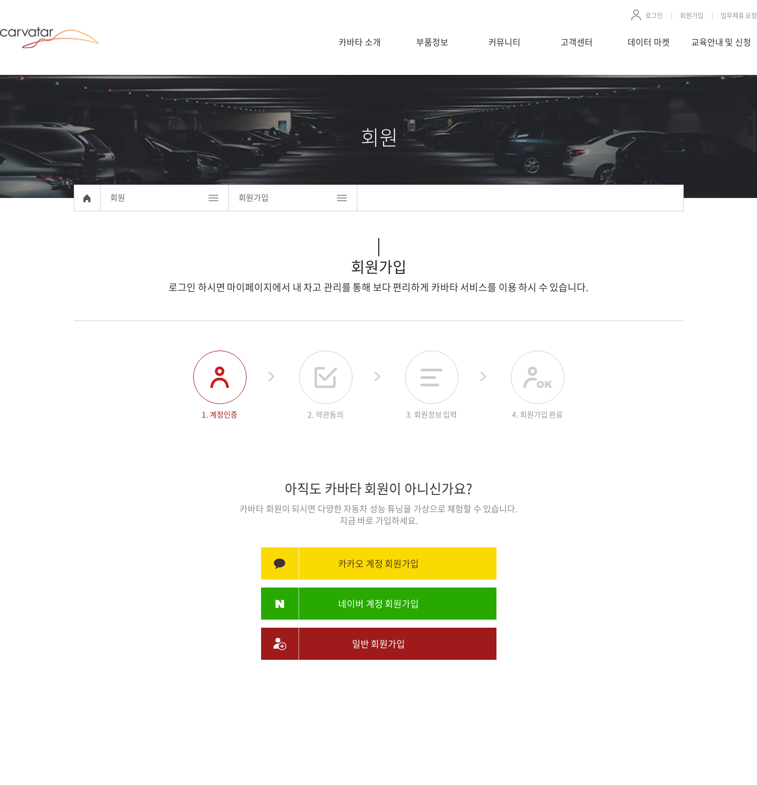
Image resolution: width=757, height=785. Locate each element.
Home (87, 198)
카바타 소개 (360, 41)
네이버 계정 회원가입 (378, 604)
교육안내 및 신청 (721, 41)
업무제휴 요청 (739, 15)
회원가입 (692, 15)
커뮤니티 (504, 41)
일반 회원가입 (379, 643)
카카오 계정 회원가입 (378, 563)
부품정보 (432, 41)
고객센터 (577, 41)
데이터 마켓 (649, 41)
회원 (117, 197)
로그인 (654, 15)
